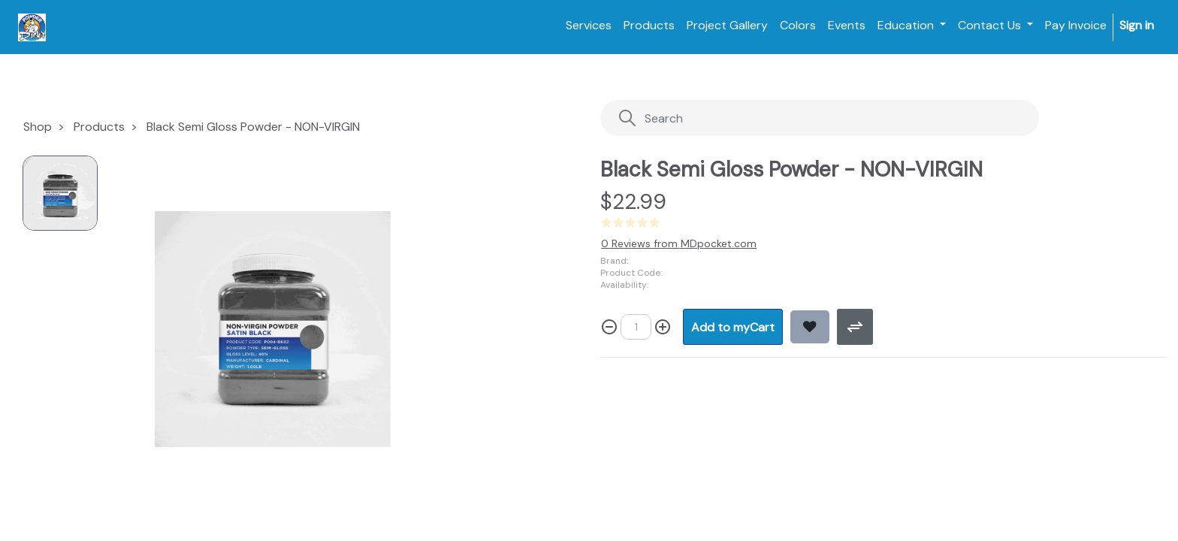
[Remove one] (609, 327)
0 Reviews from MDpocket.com (679, 243)
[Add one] (663, 327)
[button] (733, 327)
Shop (37, 126)
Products (99, 126)
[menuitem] (589, 26)
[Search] (789, 118)
